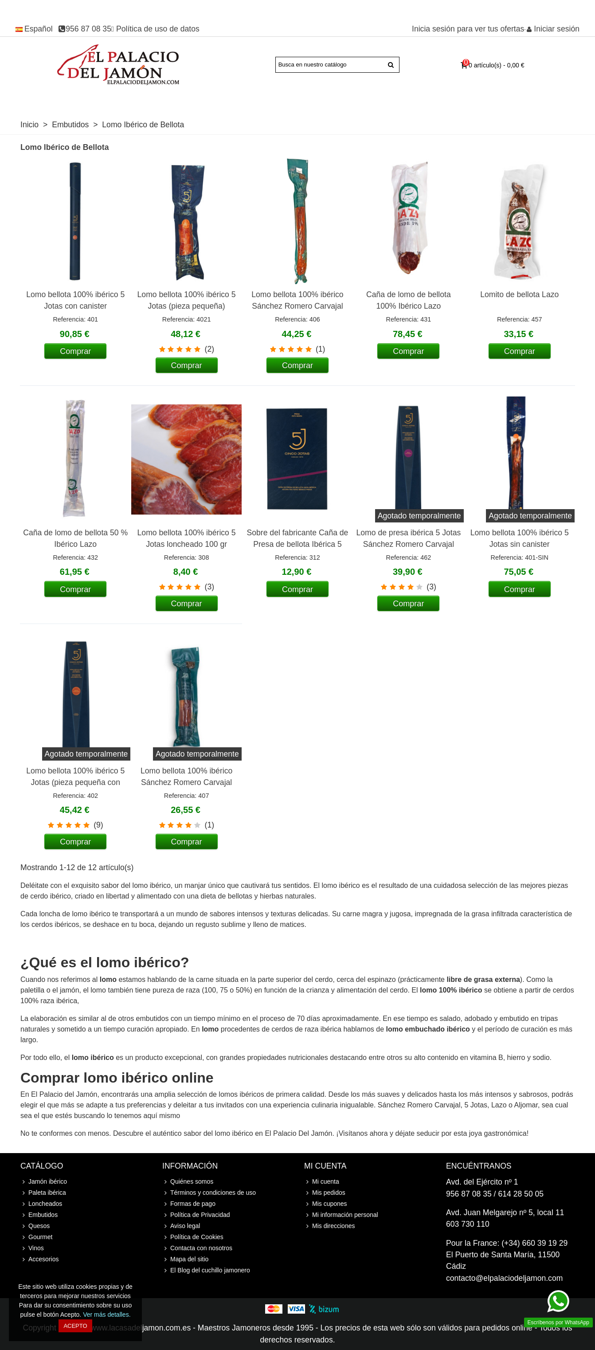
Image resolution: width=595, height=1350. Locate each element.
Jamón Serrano (182, 99)
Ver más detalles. (106, 1314)
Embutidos (319, 99)
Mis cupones (325, 1204)
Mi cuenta (321, 1181)
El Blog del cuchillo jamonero (206, 1270)
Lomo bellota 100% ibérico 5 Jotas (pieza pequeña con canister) (75, 782)
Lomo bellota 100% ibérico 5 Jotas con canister (75, 300)
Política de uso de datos (158, 28)
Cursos (474, 99)
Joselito (228, 99)
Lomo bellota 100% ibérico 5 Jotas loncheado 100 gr (186, 538)
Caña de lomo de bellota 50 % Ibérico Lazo (75, 538)
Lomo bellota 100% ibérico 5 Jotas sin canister (519, 538)
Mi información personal (341, 1215)
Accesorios (511, 99)
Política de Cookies (192, 1237)
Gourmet (403, 99)
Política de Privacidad (196, 1215)
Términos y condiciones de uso (209, 1192)
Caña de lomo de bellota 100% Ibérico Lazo (408, 300)
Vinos (440, 99)
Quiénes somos (187, 1181)
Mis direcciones (329, 1226)
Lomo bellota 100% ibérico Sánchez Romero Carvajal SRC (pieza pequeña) (186, 782)
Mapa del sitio (185, 1259)
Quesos (363, 99)
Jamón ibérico (60, 99)
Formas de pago (188, 1204)
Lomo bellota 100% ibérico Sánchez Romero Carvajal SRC (297, 306)
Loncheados (268, 99)
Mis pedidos (324, 1192)
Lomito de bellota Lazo (519, 294)
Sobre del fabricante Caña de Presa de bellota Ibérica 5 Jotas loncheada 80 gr (297, 544)
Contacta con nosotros (197, 1248)
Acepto (75, 1326)
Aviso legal (181, 1226)
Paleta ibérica (120, 99)
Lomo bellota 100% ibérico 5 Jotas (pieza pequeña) (186, 300)
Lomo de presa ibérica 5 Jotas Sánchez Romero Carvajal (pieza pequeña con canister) (408, 544)
